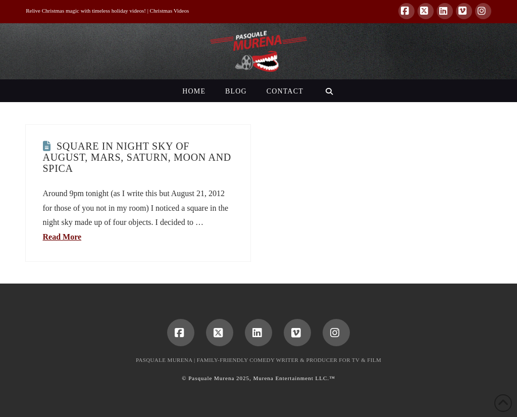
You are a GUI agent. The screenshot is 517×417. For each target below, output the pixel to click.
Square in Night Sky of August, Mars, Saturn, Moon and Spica (137, 157)
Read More (62, 237)
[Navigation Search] (329, 90)
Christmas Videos (169, 11)
